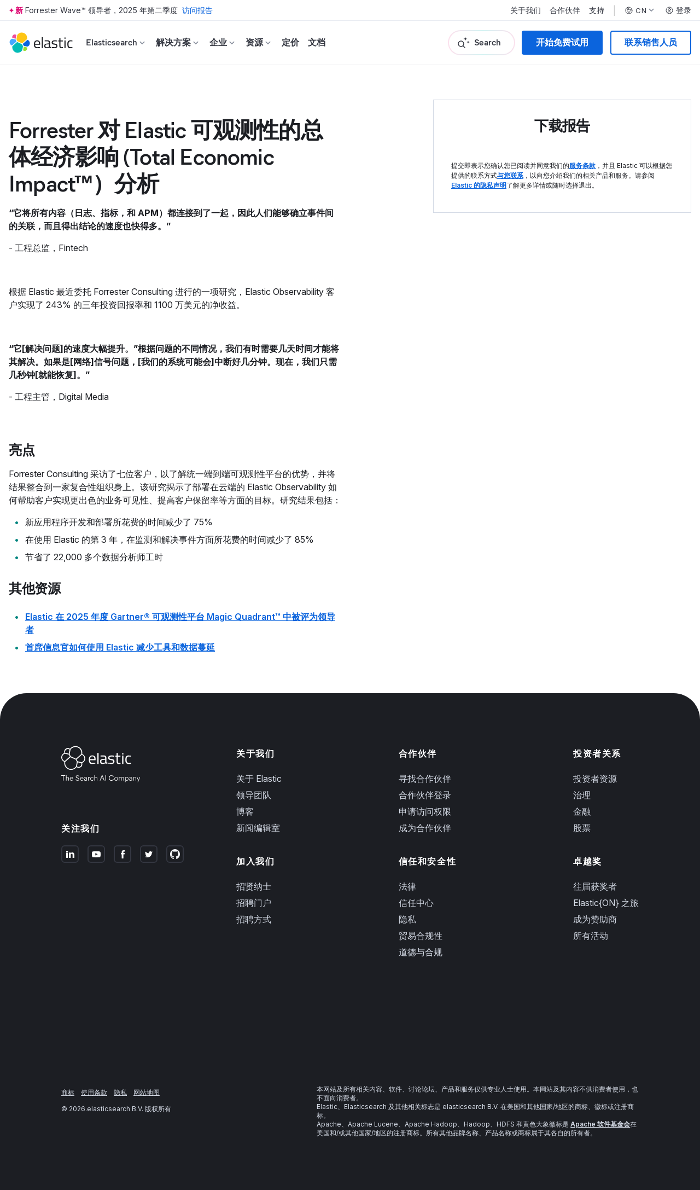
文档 (316, 42)
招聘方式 (253, 919)
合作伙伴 (565, 10)
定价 (290, 42)
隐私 (407, 919)
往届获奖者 (595, 886)
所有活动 (590, 935)
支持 (596, 10)
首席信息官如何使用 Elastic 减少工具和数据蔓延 (120, 647)
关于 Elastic (259, 778)
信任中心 (416, 902)
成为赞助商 (595, 919)
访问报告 (197, 10)
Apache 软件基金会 (600, 1124)
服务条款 (582, 165)
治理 (582, 795)
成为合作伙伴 (425, 827)
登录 (678, 10)
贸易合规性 (420, 935)
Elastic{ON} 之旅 (606, 902)
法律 (407, 886)
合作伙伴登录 (425, 795)
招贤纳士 (253, 886)
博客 (245, 811)
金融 (582, 811)
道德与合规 (420, 952)
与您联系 (510, 175)
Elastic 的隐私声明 (478, 185)
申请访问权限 (425, 811)
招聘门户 (253, 902)
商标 (67, 1092)
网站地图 (146, 1092)
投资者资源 (595, 778)
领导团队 (253, 795)
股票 (582, 827)
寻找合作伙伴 (425, 778)
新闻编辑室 (258, 827)
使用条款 (94, 1092)
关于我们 (525, 10)
